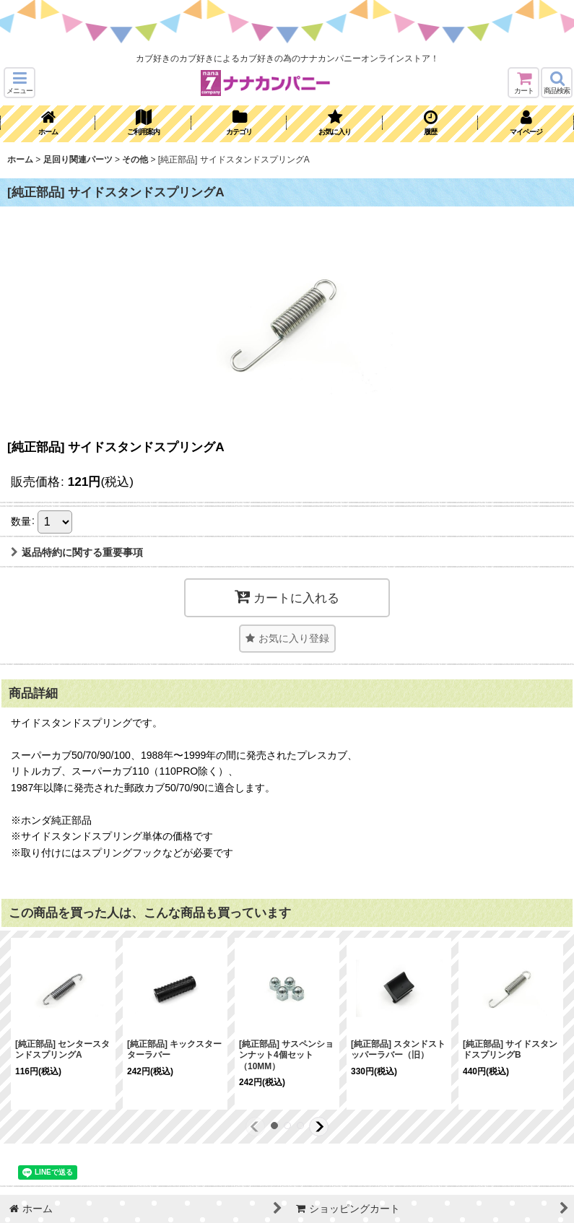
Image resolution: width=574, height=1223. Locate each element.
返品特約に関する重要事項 (77, 552)
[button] (19, 82)
